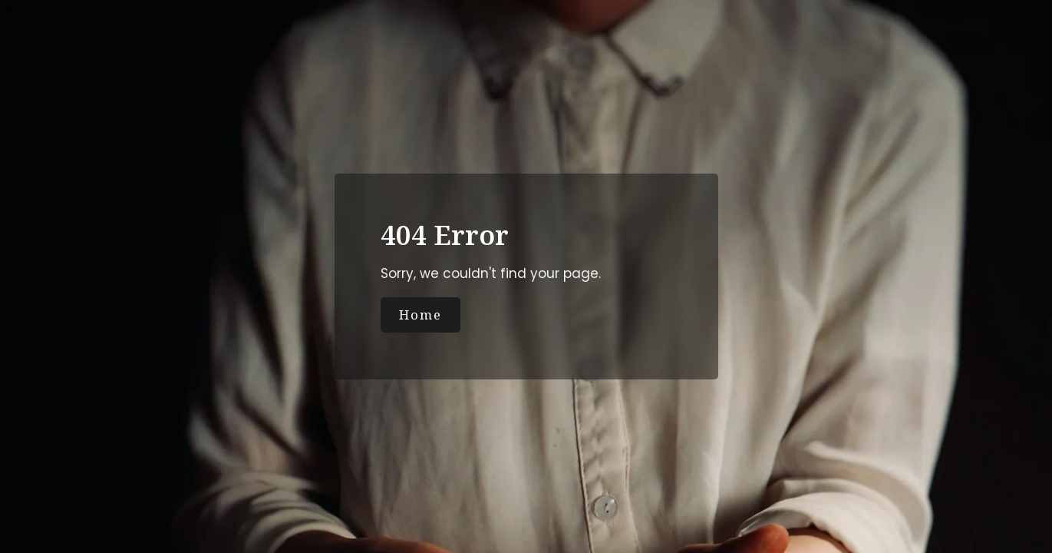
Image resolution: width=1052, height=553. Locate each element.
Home (420, 314)
